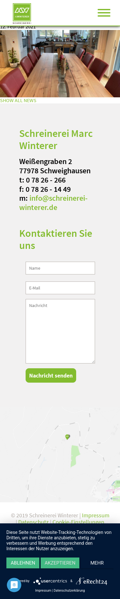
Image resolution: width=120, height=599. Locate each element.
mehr (97, 563)
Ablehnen (23, 563)
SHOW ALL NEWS (18, 100)
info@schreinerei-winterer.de (53, 202)
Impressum (95, 515)
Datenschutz (33, 522)
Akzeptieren (59, 563)
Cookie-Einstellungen (78, 522)
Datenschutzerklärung (69, 590)
